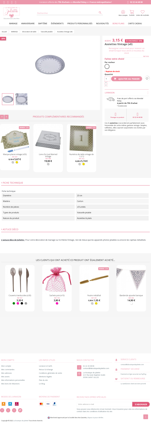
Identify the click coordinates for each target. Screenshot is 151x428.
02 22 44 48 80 (134, 2)
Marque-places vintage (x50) (15, 154)
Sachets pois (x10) (56, 295)
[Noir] (22, 303)
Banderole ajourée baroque (131, 295)
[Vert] (14, 303)
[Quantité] (107, 78)
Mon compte (6, 366)
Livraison (127, 93)
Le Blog (42, 384)
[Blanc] (107, 66)
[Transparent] (26, 303)
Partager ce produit (117, 115)
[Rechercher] (70, 13)
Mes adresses (6, 373)
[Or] (17, 162)
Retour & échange (46, 369)
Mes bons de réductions (10, 384)
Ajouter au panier (127, 79)
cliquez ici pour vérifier (95, 418)
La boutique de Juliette (20, 421)
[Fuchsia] (18, 303)
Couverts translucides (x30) (20, 295)
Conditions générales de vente (50, 373)
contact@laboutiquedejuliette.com (96, 368)
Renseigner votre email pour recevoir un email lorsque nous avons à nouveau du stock (127, 50)
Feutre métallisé (94, 295)
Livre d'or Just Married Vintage (48, 155)
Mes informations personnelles (13, 380)
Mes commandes (8, 369)
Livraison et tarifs (45, 366)
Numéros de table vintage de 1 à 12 (81, 155)
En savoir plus (122, 105)
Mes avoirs (5, 376)
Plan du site (43, 380)
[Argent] (13, 162)
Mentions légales (45, 376)
